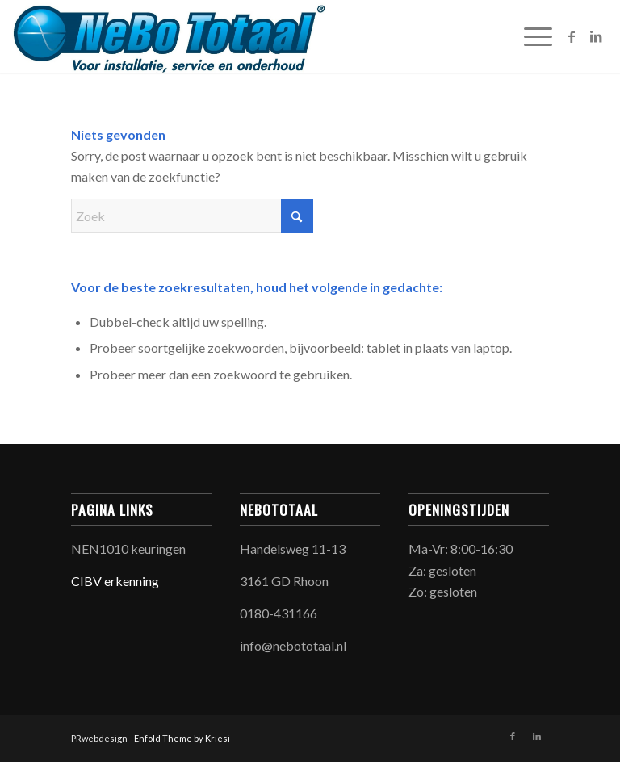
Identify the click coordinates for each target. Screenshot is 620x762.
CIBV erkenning (115, 580)
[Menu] (530, 36)
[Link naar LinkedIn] (596, 36)
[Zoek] (192, 216)
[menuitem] (530, 36)
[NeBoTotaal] (168, 36)
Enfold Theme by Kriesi (182, 738)
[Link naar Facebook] (571, 36)
